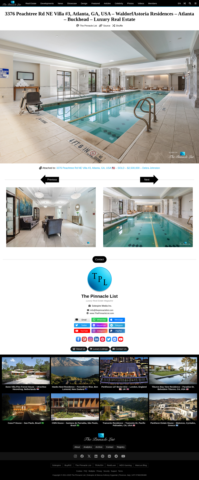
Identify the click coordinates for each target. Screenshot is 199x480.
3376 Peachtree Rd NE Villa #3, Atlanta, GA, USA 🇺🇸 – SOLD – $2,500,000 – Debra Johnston (108, 168)
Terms (120, 471)
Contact (109, 447)
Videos (141, 3)
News (60, 3)
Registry (121, 447)
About (77, 447)
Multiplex (92, 471)
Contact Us (119, 349)
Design (84, 3)
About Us (79, 349)
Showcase (72, 3)
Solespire (56, 465)
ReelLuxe (111, 465)
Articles (107, 3)
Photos (130, 3)
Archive (98, 447)
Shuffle (119, 26)
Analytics (88, 447)
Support (114, 471)
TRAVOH (99, 465)
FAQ (85, 471)
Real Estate (31, 3)
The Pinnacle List (88, 26)
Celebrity (119, 3)
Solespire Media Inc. (102, 306)
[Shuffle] (184, 3)
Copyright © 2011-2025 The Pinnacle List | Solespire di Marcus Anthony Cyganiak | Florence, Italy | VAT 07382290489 (99, 475)
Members (152, 3)
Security (106, 471)
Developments (47, 3)
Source (106, 26)
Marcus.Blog (141, 465)
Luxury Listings (99, 349)
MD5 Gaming (125, 465)
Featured (95, 3)
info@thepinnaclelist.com (101, 310)
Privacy (99, 471)
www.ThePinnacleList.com (102, 313)
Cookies (79, 471)
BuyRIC (68, 465)
